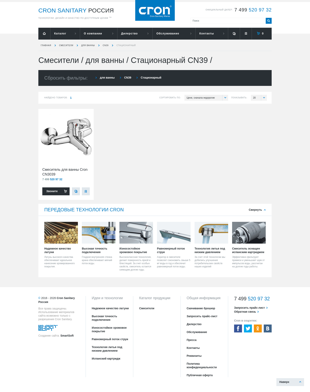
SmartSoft (67, 335)
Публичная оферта (200, 375)
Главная (46, 45)
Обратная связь (245, 311)
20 (260, 98)
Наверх (284, 381)
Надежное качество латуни (110, 308)
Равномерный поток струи (110, 339)
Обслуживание (167, 33)
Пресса (192, 340)
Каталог (60, 33)
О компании (93, 33)
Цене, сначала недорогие (207, 98)
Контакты (206, 33)
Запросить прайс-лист (202, 316)
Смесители (66, 45)
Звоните (52, 191)
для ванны (88, 45)
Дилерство (129, 33)
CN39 (106, 45)
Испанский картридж (106, 358)
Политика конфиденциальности (202, 365)
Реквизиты (194, 355)
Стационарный (126, 45)
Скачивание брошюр (201, 308)
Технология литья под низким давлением (107, 348)
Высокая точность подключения (104, 318)
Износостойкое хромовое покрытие (109, 329)
